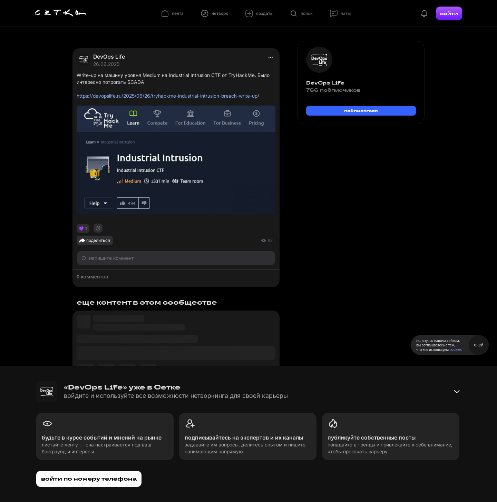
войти (449, 13)
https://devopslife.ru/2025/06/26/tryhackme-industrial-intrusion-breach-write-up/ (168, 96)
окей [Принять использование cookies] (478, 345)
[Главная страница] (61, 13)
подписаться (361, 111)
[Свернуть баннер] (456, 391)
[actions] (270, 57)
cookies (456, 349)
